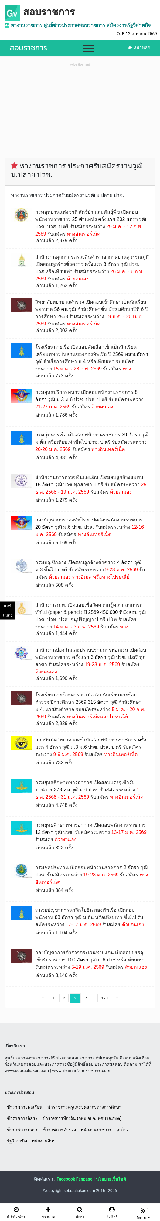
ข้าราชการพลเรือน (25, 1107)
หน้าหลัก (139, 47)
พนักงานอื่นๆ (44, 1140)
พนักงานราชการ (96, 1129)
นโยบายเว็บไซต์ (111, 1179)
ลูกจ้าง (123, 1129)
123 (104, 998)
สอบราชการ (49, 12)
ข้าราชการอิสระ (22, 1118)
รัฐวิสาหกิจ (17, 1140)
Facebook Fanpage (74, 1179)
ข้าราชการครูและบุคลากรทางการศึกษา (84, 1107)
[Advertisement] (80, 110)
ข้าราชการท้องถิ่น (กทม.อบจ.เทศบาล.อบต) (82, 1118)
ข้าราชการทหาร (22, 1129)
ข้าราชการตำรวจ (59, 1129)
